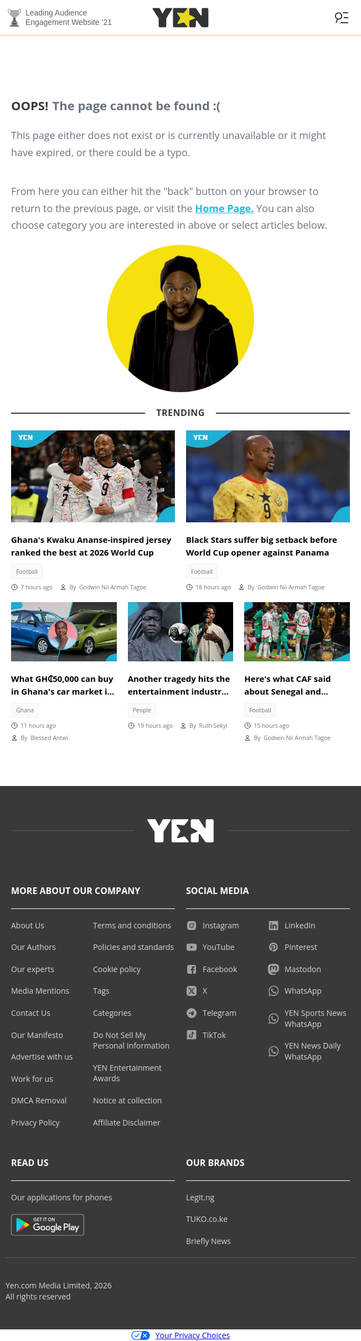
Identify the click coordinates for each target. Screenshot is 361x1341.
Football (27, 572)
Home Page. (224, 208)
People (142, 710)
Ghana (25, 710)
